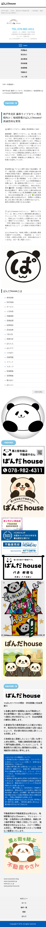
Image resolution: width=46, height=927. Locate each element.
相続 (24, 912)
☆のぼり (10, 353)
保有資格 (10, 298)
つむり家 (24, 77)
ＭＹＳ (24, 903)
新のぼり (10, 380)
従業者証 (10, 325)
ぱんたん (10, 343)
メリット (10, 362)
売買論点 (24, 50)
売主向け (24, 54)
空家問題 (10, 357)
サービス (10, 307)
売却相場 (24, 63)
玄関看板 (10, 376)
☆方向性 (10, 311)
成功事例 (24, 59)
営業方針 (10, 339)
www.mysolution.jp (10, 881)
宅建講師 (10, 316)
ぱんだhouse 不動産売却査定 (23, 21)
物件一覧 (24, 907)
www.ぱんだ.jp (9, 883)
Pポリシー (24, 899)
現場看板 (10, 371)
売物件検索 (8, 443)
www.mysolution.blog (11, 879)
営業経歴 (10, 321)
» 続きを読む (38, 392)
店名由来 (10, 330)
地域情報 (24, 68)
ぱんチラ (10, 348)
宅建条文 (24, 72)
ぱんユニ (10, 385)
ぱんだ (24, 916)
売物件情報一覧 (11, 103)
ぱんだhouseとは (12, 291)
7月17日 (10, 334)
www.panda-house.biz (11, 886)
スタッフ (10, 366)
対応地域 (10, 302)
